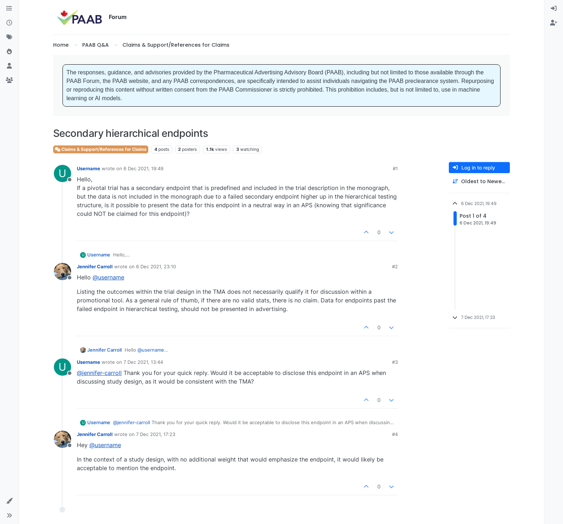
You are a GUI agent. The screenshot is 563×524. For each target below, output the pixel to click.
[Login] (553, 8)
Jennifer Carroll (95, 266)
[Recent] (9, 23)
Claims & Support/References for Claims (100, 149)
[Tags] (9, 37)
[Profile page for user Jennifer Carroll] (62, 271)
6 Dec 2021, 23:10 (156, 266)
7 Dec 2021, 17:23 (155, 434)
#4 (395, 434)
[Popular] (9, 51)
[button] (9, 501)
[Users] (9, 66)
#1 (395, 168)
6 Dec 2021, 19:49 (143, 168)
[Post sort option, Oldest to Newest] (479, 181)
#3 (395, 362)
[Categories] (9, 8)
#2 (395, 266)
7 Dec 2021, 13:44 (143, 362)
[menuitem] (553, 8)
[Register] (553, 23)
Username (88, 168)
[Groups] (9, 80)
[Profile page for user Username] (62, 173)
